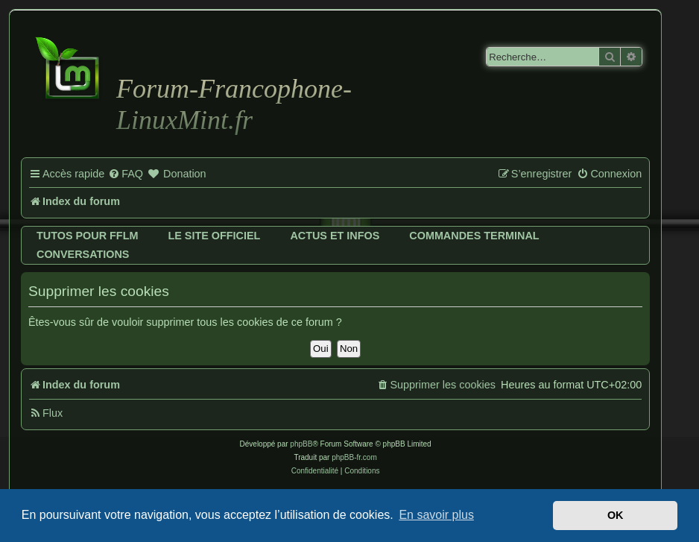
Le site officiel (214, 236)
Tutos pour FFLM (87, 236)
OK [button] (615, 515)
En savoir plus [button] (436, 514)
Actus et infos (334, 236)
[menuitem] (125, 174)
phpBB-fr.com (354, 457)
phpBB (301, 444)
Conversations (83, 254)
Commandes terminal (474, 236)
